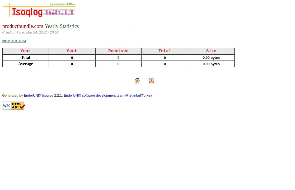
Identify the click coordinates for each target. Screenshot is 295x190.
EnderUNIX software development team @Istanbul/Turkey (108, 95)
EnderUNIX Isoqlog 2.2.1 (43, 95)
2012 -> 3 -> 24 (14, 41)
